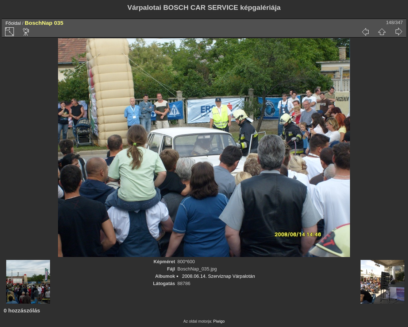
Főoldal (13, 23)
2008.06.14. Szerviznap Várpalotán (218, 276)
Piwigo (218, 321)
